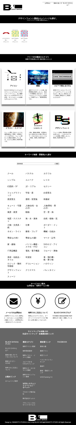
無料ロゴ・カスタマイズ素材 (29, 369)
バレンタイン (49, 270)
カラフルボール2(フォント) (15, 40)
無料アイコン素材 (29, 346)
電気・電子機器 (32, 251)
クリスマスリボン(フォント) (6, 40)
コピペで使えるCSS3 (62, 86)
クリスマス (30, 270)
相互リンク (44, 355)
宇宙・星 (29, 193)
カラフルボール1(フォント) (24, 40)
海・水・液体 (31, 218)
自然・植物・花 (50, 218)
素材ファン (44, 351)
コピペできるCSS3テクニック (29, 363)
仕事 (27, 225)
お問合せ (47, 3)
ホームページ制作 (11, 381)
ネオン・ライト (14, 231)
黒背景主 (11, 199)
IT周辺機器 (12, 251)
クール (10, 173)
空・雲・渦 (48, 212)
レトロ (46, 180)
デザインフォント (62, 128)
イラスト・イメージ (14, 128)
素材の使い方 (58, 3)
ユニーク (29, 180)
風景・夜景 (12, 212)
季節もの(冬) (12, 238)
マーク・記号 (49, 238)
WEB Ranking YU (46, 377)
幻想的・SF (12, 186)
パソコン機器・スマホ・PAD (32, 245)
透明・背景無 (31, 199)
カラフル (47, 173)
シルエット (38, 128)
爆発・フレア (31, 231)
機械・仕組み (49, 231)
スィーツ (11, 276)
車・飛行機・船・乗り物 (49, 258)
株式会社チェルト (29, 398)
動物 (27, 212)
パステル (29, 173)
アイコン (13, 86)
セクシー (47, 186)
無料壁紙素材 (27, 351)
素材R (42, 366)
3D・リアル (31, 186)
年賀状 (28, 257)
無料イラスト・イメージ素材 (29, 356)
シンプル (11, 180)
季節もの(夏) (31, 238)
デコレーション (32, 263)
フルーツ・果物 (50, 251)
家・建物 (11, 244)
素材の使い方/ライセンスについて (11, 356)
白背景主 (47, 193)
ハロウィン (48, 263)
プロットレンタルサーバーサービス (29, 404)
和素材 (46, 199)
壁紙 (38, 86)
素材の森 (43, 346)
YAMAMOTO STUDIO (18, 422)
